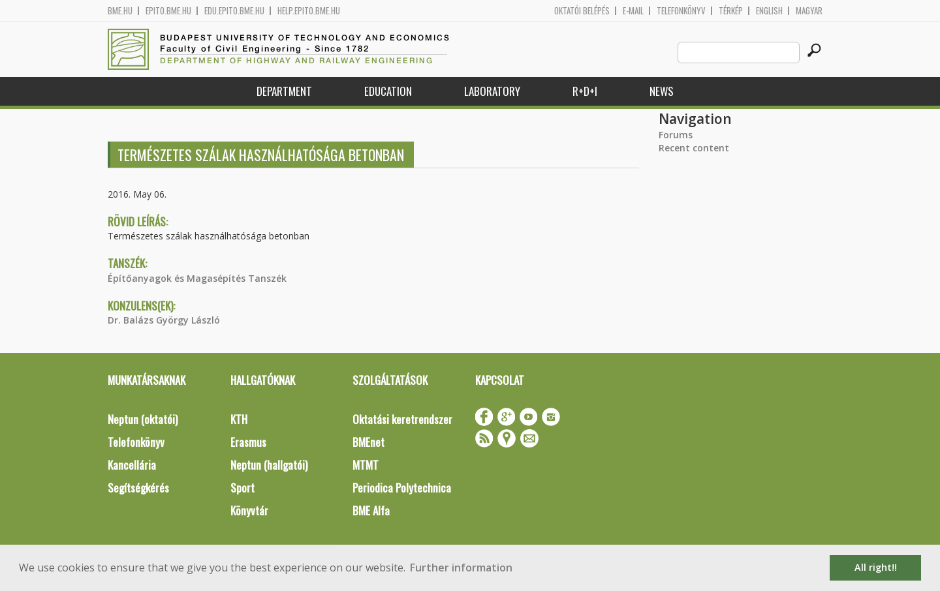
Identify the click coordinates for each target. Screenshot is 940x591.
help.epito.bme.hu (308, 11)
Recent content (694, 148)
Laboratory (492, 91)
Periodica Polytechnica (401, 487)
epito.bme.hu (168, 11)
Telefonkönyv (681, 11)
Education (388, 91)
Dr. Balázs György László (164, 320)
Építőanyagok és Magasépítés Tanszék (197, 278)
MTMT (365, 465)
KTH (238, 419)
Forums (676, 135)
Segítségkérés (138, 487)
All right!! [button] (875, 567)
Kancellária (132, 465)
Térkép (731, 11)
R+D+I (584, 91)
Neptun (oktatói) (143, 419)
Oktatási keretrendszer (402, 419)
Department (284, 91)
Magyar (809, 11)
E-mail (633, 11)
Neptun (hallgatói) (268, 465)
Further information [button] (461, 567)
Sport (242, 487)
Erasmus (248, 442)
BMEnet (368, 442)
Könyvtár (249, 510)
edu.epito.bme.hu (234, 11)
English (769, 11)
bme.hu (120, 11)
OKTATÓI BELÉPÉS (582, 11)
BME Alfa (371, 510)
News (662, 91)
